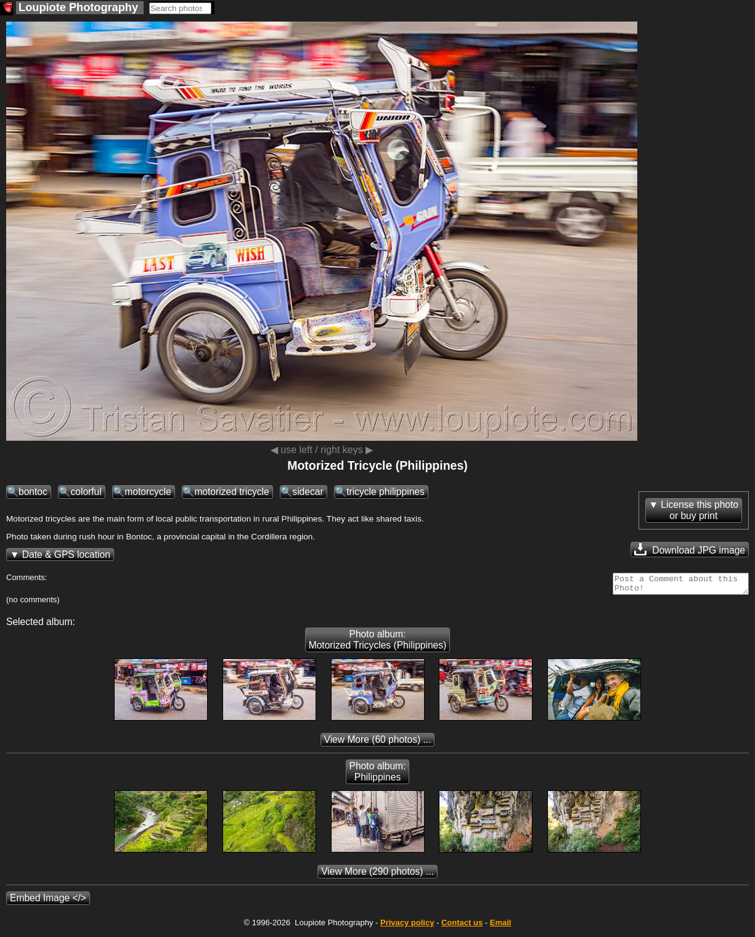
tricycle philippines (385, 491)
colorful (85, 491)
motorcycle (147, 491)
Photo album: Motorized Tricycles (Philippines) (378, 643)
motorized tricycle (231, 491)
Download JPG (689, 549)
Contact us (462, 926)
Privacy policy (407, 926)
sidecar (307, 491)
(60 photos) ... (377, 743)
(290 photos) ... (377, 875)
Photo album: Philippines (377, 775)
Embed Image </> (48, 901)
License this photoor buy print (699, 510)
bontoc (32, 491)
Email (501, 926)
